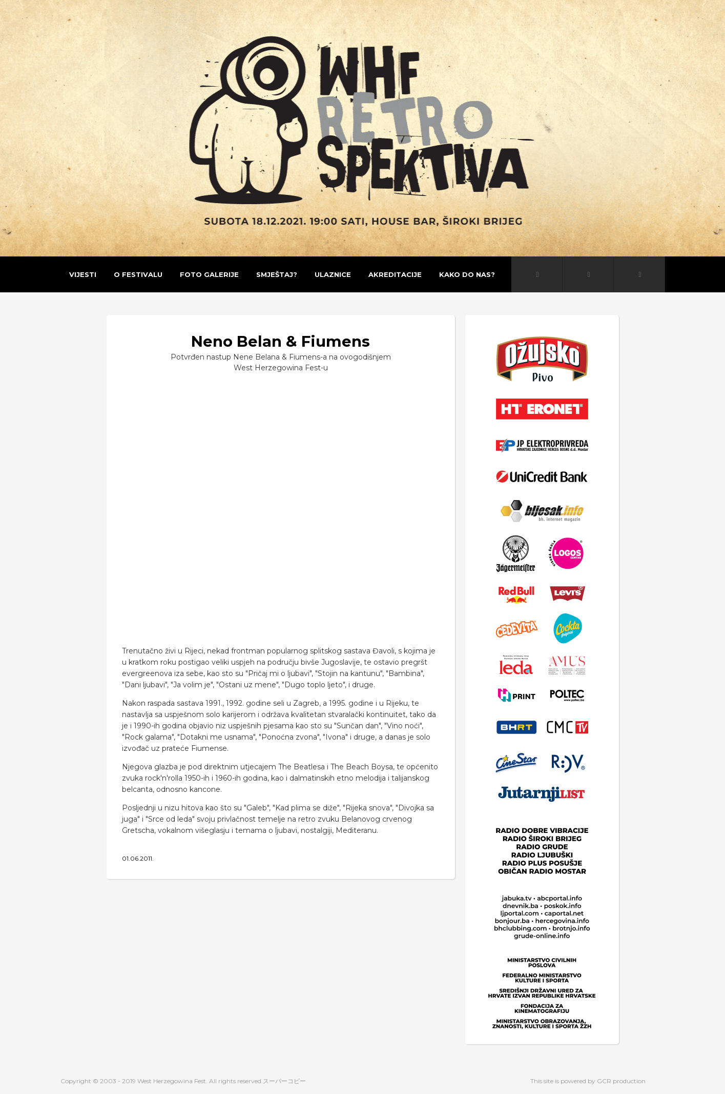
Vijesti (82, 274)
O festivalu (138, 274)
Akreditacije (395, 274)
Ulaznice (333, 274)
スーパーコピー (284, 1081)
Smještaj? (276, 274)
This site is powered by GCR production (588, 1081)
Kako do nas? (467, 274)
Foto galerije (209, 274)
